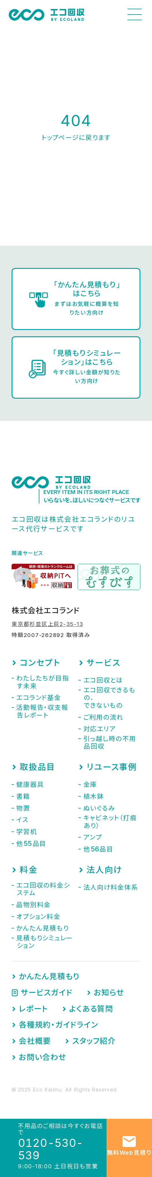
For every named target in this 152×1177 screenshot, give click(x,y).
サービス (103, 663)
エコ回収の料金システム (43, 889)
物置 (23, 808)
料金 (29, 870)
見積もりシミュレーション (44, 941)
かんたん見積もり (42, 928)
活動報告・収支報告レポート (42, 711)
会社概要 (35, 1041)
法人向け (104, 870)
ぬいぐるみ (99, 808)
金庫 (90, 784)
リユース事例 (112, 767)
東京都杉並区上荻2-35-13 (47, 624)
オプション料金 (38, 916)
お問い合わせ (42, 1057)
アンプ (92, 837)
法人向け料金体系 (110, 887)
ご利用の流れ (103, 717)
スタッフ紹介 (94, 1041)
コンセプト (40, 663)
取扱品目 (37, 767)
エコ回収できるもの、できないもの (109, 697)
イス (22, 820)
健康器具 (30, 784)
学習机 (26, 831)
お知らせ (109, 992)
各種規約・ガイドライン (58, 1024)
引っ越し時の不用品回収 (109, 742)
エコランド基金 (38, 697)
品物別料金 (33, 904)
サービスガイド (46, 992)
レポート (33, 1008)
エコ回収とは (103, 680)
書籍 (23, 796)
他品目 (31, 843)
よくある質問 (91, 1008)
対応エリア (99, 729)
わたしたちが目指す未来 (42, 681)
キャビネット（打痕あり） (110, 821)
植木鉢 (93, 796)
